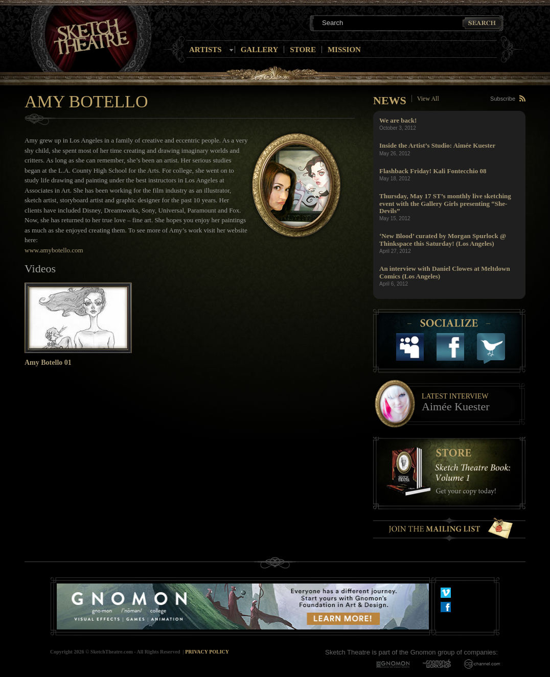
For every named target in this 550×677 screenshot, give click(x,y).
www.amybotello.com (54, 250)
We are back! (398, 120)
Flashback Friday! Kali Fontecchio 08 (432, 171)
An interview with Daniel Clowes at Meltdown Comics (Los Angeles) (444, 272)
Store (303, 49)
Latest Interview (455, 396)
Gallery (260, 49)
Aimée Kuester (456, 406)
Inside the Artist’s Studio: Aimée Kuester (437, 145)
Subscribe (502, 99)
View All (428, 98)
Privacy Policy (207, 652)
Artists (205, 49)
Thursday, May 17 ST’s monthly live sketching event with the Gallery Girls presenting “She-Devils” (445, 203)
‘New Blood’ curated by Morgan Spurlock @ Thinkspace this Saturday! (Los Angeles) (442, 239)
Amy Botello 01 (48, 362)
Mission (344, 49)
